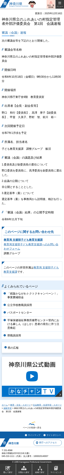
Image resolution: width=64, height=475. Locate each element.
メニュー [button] (59, 6)
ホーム (5, 405)
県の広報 (13, 347)
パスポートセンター (19, 312)
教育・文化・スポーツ (20, 405)
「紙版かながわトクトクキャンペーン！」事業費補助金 (33, 295)
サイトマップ (34, 435)
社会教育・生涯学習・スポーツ (47, 405)
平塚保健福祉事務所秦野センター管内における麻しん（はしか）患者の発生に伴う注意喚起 (33, 324)
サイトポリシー (54, 435)
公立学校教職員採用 (19, 305)
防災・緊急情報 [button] (50, 6)
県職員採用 (14, 335)
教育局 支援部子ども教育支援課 (23, 239)
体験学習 (7, 408)
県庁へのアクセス (48, 442)
